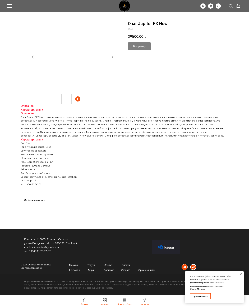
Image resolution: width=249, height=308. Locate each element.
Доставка (109, 270)
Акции (91, 270)
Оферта (125, 270)
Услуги (91, 265)
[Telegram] (210, 7)
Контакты (74, 270)
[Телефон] (203, 7)
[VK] (218, 7)
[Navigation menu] (9, 6)
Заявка (108, 265)
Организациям (146, 270)
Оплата (126, 265)
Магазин (74, 265)
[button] (231, 6)
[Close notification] (241, 274)
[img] (185, 267)
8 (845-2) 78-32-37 (39, 251)
